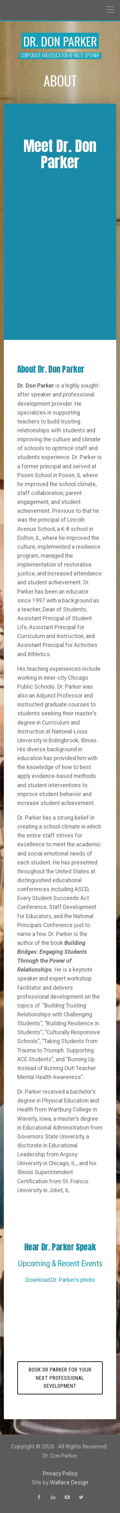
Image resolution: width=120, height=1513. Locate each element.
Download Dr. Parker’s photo (60, 1280)
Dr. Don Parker (60, 41)
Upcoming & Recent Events (60, 1263)
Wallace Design (69, 1482)
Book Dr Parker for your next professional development (60, 1378)
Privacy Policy (60, 1473)
